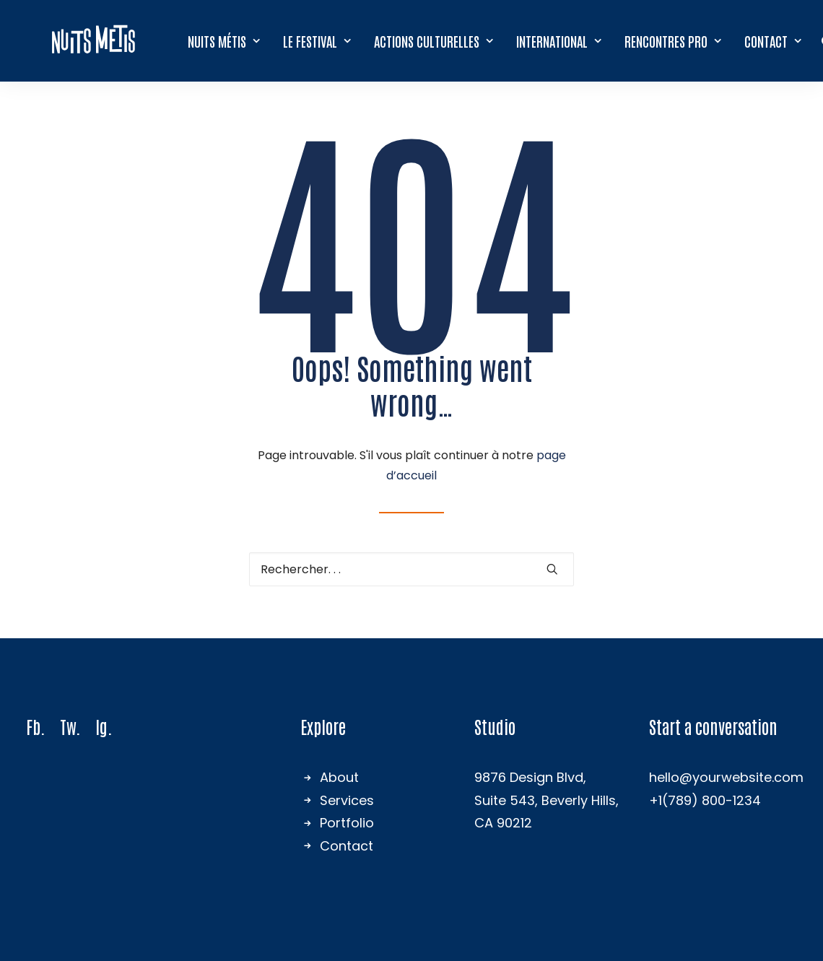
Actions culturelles (434, 40)
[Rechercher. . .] (411, 569)
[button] (552, 569)
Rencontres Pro (673, 40)
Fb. (35, 726)
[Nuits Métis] (94, 39)
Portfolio (347, 823)
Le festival (318, 40)
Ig (101, 726)
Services (347, 800)
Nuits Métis (224, 40)
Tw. (70, 726)
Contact (773, 40)
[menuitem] (224, 39)
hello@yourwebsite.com (726, 777)
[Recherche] (411, 569)
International (559, 40)
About (339, 777)
